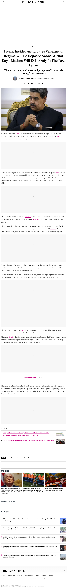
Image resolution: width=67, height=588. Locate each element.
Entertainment (29, 575)
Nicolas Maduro (11, 458)
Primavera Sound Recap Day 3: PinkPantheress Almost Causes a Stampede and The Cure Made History (30, 520)
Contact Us (11, 578)
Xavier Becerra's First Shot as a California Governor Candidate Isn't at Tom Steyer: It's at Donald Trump (30, 547)
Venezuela (36, 219)
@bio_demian (30, 78)
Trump (18, 134)
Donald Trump (28, 458)
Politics (3, 575)
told (58, 173)
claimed (53, 229)
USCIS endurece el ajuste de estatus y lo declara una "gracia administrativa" (28, 440)
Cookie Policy (41, 578)
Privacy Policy (32, 578)
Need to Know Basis (30, 378)
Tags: (3, 458)
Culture (44, 575)
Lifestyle (51, 575)
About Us (3, 578)
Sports (37, 575)
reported (28, 217)
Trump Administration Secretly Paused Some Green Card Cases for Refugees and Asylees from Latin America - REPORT (26, 434)
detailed (12, 337)
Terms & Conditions (21, 578)
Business (19, 575)
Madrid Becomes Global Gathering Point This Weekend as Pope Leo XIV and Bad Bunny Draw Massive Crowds (29, 538)
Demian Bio (22, 78)
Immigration (11, 575)
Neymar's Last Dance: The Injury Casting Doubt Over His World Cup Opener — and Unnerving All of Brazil (33, 490)
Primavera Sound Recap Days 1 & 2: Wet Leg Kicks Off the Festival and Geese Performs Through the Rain (29, 556)
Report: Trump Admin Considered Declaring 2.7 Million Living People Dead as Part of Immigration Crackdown (29, 529)
